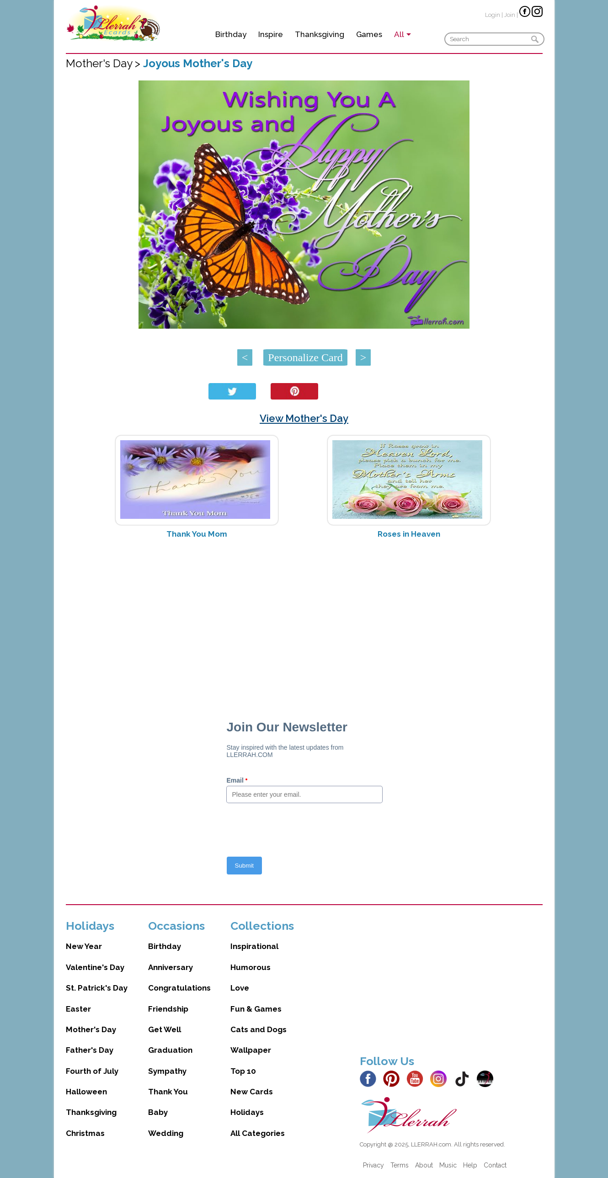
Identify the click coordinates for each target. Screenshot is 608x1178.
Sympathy (167, 1071)
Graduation (170, 1050)
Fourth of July (92, 1071)
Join (509, 14)
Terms (399, 1165)
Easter (78, 1008)
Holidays (247, 1112)
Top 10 (243, 1071)
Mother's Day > (104, 63)
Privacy (373, 1165)
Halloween (86, 1091)
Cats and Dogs (258, 1029)
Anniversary (170, 967)
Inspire (270, 34)
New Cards (251, 1091)
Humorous (250, 967)
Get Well (164, 1029)
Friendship (168, 1008)
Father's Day (89, 1050)
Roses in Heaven (409, 533)
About (424, 1165)
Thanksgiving (319, 34)
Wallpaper (250, 1050)
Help (470, 1165)
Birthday (230, 34)
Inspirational (254, 946)
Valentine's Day (95, 967)
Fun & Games (256, 1008)
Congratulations (179, 987)
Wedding (165, 1133)
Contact (495, 1165)
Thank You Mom (196, 533)
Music (448, 1165)
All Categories (257, 1133)
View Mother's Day (304, 418)
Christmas (85, 1133)
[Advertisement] (304, 618)
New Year (84, 946)
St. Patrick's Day (97, 987)
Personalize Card (305, 357)
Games (369, 34)
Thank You (168, 1091)
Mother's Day (91, 1029)
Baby (158, 1112)
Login (492, 14)
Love (239, 987)
